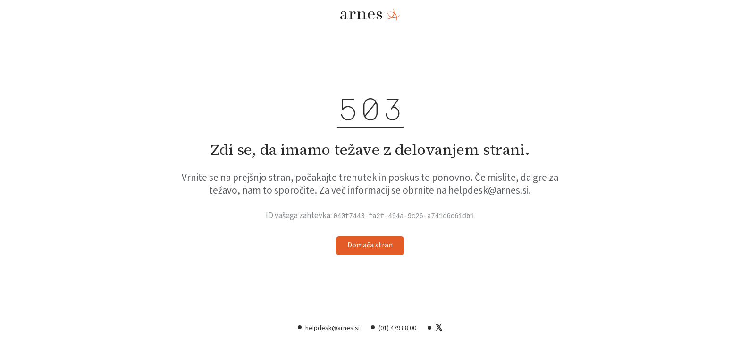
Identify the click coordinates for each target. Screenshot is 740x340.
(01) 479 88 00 (397, 328)
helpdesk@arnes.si (488, 190)
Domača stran (370, 245)
